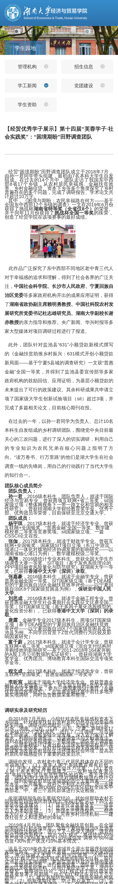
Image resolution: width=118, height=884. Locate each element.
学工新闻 (27, 85)
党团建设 (83, 85)
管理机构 (27, 66)
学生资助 (27, 104)
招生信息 (83, 66)
